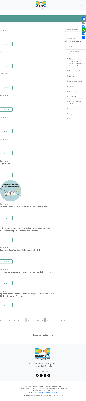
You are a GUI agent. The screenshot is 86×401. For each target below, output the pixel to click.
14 (28, 320)
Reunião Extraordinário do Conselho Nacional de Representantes (28, 272)
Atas (70, 46)
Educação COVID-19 (75, 81)
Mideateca (72, 96)
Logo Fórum (5, 163)
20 (38, 320)
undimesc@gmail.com (52, 392)
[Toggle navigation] (80, 5)
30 (42, 320)
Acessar (6, 44)
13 (23, 320)
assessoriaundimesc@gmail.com (36, 392)
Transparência (73, 119)
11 (14, 320)
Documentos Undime (75, 71)
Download (72, 76)
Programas (72, 109)
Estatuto (72, 86)
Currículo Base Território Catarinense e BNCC (20, 250)
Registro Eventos (74, 114)
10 (9, 320)
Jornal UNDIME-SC (75, 91)
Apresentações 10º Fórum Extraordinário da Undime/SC (24, 206)
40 (47, 320)
